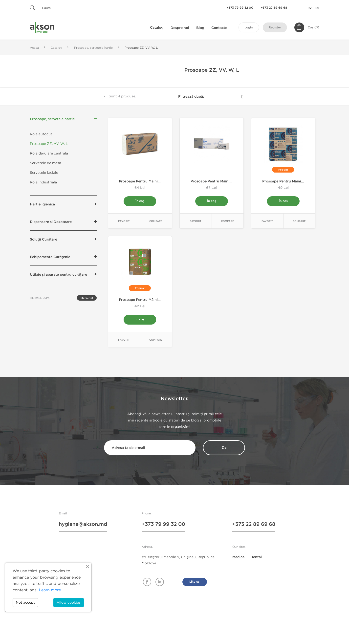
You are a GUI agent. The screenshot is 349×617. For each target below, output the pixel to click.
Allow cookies (69, 602)
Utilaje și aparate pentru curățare (58, 274)
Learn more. (50, 590)
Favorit (124, 221)
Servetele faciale (44, 173)
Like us (194, 582)
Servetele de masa (45, 163)
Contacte (219, 28)
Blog (200, 28)
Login (248, 27)
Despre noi (180, 28)
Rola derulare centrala (49, 153)
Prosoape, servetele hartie (52, 119)
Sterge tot (87, 298)
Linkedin (159, 582)
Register (275, 27)
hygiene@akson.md (83, 525)
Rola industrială (43, 182)
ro (310, 7)
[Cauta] (59, 7)
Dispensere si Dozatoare (51, 222)
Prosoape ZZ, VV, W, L (49, 144)
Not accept (25, 602)
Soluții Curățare (43, 239)
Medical (238, 557)
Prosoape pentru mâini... (140, 181)
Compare (155, 221)
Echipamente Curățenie (50, 257)
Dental (256, 557)
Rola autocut (41, 134)
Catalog (156, 27)
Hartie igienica (42, 204)
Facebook (147, 582)
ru (317, 7)
